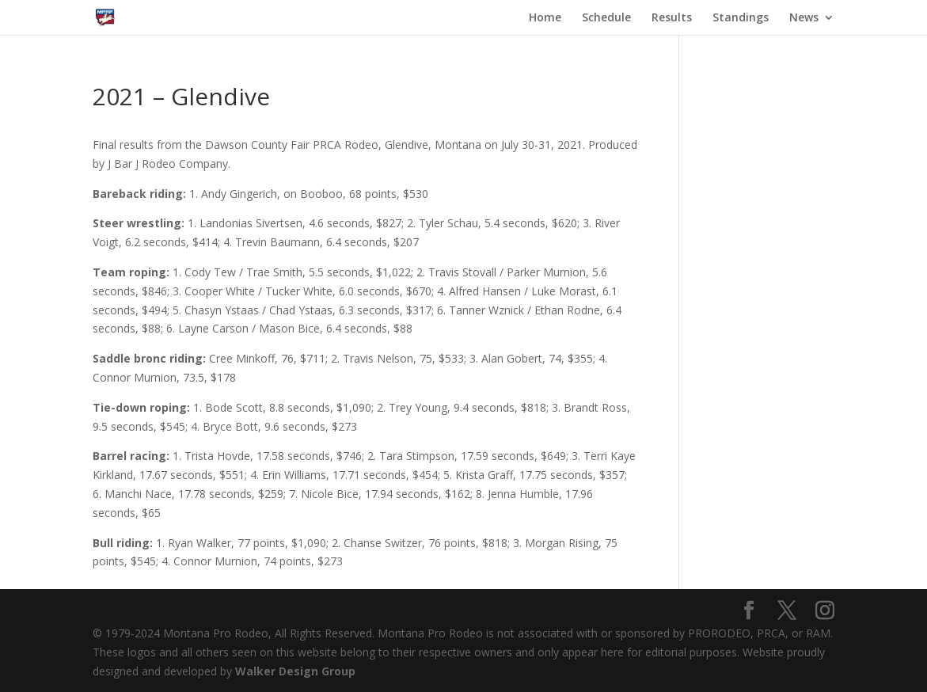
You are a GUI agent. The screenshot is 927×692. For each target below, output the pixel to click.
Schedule (606, 18)
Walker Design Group (295, 671)
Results (672, 18)
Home (545, 18)
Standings (740, 18)
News (804, 18)
